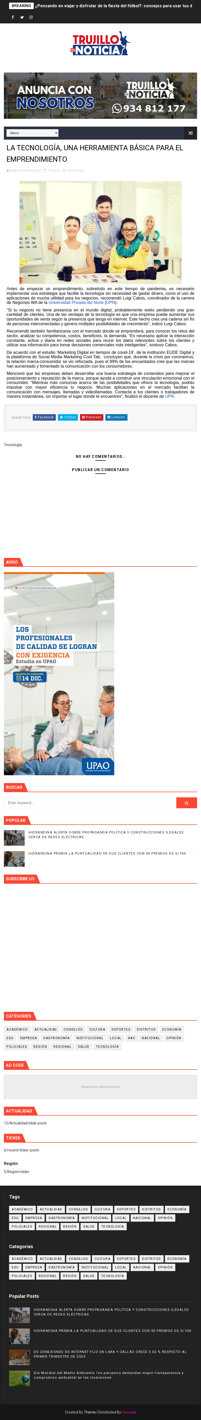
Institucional (90, 1038)
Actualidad (46, 1029)
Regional (62, 1046)
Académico (17, 1029)
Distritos (146, 1029)
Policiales (16, 1046)
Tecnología (76, 170)
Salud (84, 1046)
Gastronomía (56, 1038)
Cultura (97, 1029)
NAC (132, 1038)
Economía (172, 1029)
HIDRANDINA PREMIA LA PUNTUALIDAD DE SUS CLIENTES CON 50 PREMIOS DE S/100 (107, 853)
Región (40, 1046)
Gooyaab (129, 1412)
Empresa (28, 1038)
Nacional (151, 1038)
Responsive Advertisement (100, 1087)
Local (116, 1038)
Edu (10, 1038)
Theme (90, 1412)
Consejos (73, 1029)
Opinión (174, 1038)
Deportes (121, 1029)
